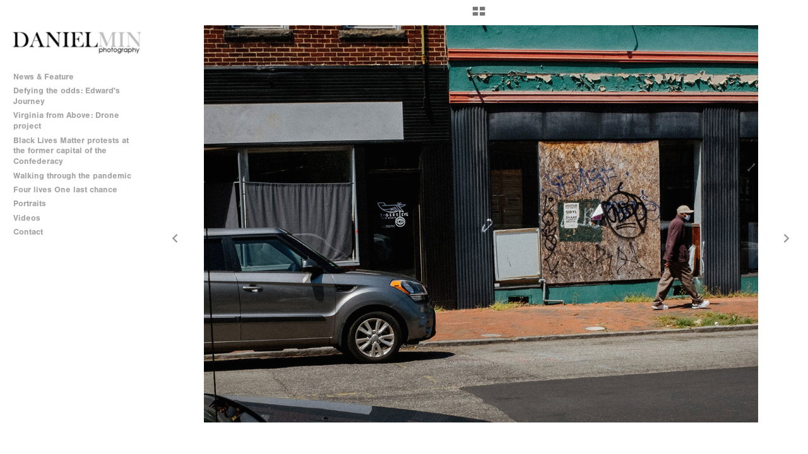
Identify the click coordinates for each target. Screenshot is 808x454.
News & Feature (43, 76)
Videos (26, 218)
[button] (479, 15)
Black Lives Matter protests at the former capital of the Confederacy (71, 151)
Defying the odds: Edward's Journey (66, 96)
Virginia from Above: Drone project (66, 120)
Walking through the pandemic (72, 175)
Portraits (29, 203)
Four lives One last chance (65, 189)
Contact (28, 231)
